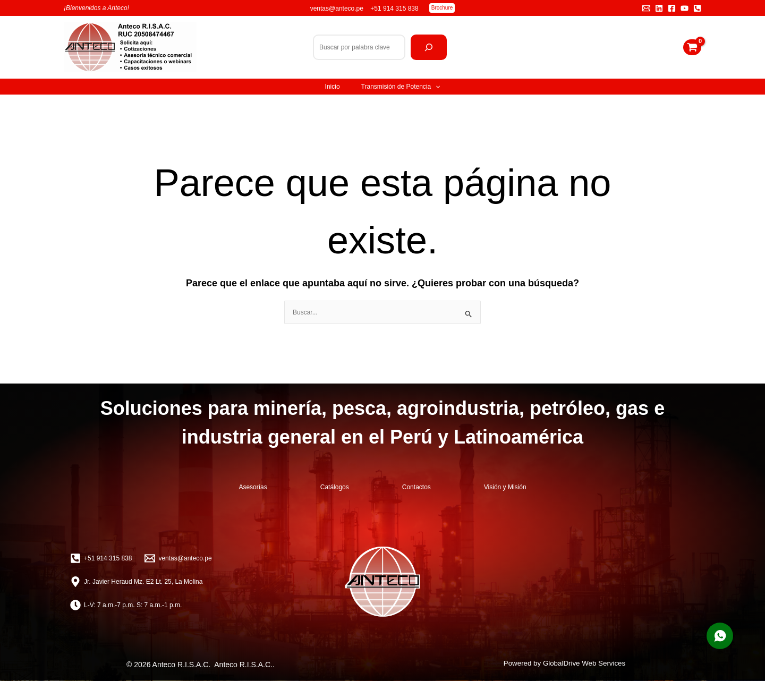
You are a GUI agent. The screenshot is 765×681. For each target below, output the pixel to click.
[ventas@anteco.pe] (178, 558)
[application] (435, 87)
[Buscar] (429, 47)
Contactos (416, 487)
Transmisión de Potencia (400, 87)
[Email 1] (646, 8)
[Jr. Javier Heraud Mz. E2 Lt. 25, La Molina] (136, 581)
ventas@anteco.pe (338, 8)
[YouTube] (684, 8)
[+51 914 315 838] (101, 558)
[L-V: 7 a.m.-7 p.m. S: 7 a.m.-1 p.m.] (126, 605)
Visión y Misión (505, 487)
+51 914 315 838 (394, 8)
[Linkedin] (659, 8)
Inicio (332, 86)
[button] (442, 8)
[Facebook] (672, 8)
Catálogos (334, 487)
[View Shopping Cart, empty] (692, 47)
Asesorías (253, 487)
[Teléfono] (697, 8)
